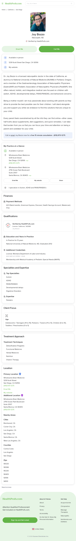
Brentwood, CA (9, 423)
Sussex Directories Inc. (41, 536)
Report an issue (6, 487)
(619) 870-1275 (59, 135)
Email (13, 135)
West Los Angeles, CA (12, 441)
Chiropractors (65, 506)
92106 (6, 478)
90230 (6, 471)
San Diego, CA (9, 434)
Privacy (42, 506)
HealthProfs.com (13, 3)
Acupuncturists (66, 503)
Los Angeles (8, 452)
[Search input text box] (48, 3)
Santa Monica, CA (10, 437)
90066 (6, 467)
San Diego (7, 456)
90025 (6, 464)
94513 (6, 481)
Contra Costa (9, 449)
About (42, 503)
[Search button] (71, 3)
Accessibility (44, 513)
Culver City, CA (9, 427)
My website (13, 67)
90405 (6, 474)
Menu (2, 3)
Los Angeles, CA (10, 430)
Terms (42, 510)
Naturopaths (65, 516)
